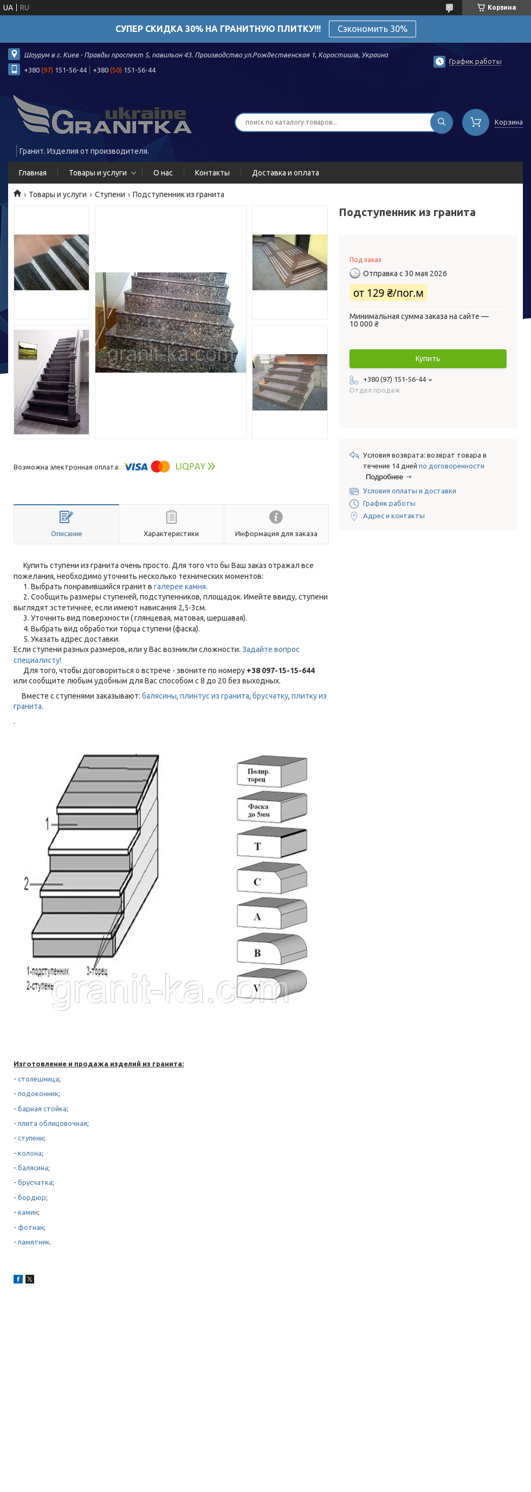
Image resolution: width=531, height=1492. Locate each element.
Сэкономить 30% (372, 29)
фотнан (31, 1227)
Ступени (110, 194)
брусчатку (270, 696)
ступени (31, 1138)
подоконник (38, 1093)
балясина (33, 1167)
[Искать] (441, 122)
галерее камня (180, 586)
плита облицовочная (52, 1123)
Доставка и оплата (285, 173)
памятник (34, 1242)
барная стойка (42, 1108)
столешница (38, 1079)
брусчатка (35, 1182)
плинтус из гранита (214, 696)
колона (30, 1153)
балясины (159, 696)
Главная (33, 173)
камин (28, 1212)
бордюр (32, 1197)
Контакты (212, 173)
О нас (163, 173)
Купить (428, 358)
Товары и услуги (98, 173)
